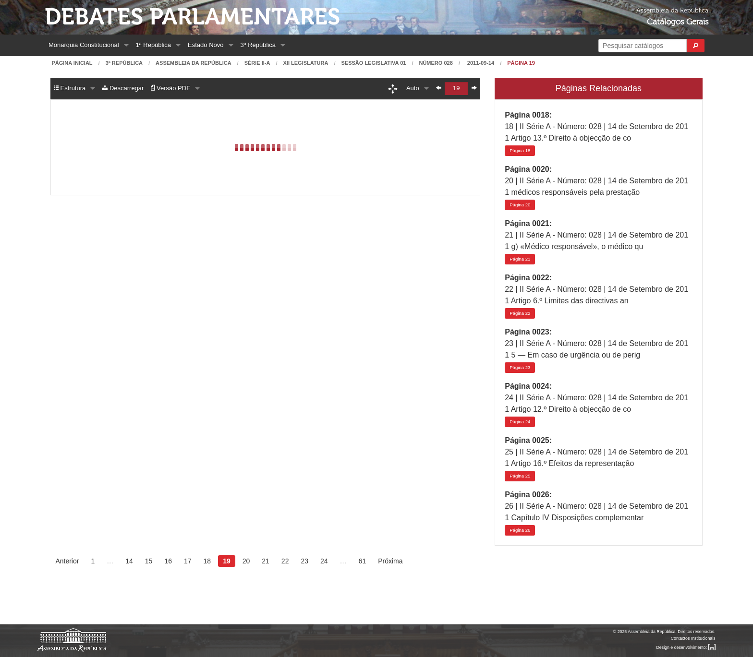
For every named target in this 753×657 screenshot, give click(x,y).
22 (520, 313)
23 (520, 367)
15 (149, 561)
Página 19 (521, 63)
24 (520, 421)
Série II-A (257, 63)
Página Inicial (71, 63)
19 (227, 561)
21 (520, 259)
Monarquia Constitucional (84, 44)
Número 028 (435, 63)
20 (520, 204)
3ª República (258, 44)
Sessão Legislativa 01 (373, 63)
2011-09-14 (480, 63)
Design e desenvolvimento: (686, 647)
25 (520, 475)
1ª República (153, 44)
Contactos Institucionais (693, 638)
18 (520, 150)
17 (188, 561)
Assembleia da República (193, 63)
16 (168, 561)
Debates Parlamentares (192, 17)
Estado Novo (205, 44)
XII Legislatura (305, 63)
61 (362, 561)
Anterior (67, 561)
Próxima (390, 561)
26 (520, 530)
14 (129, 561)
